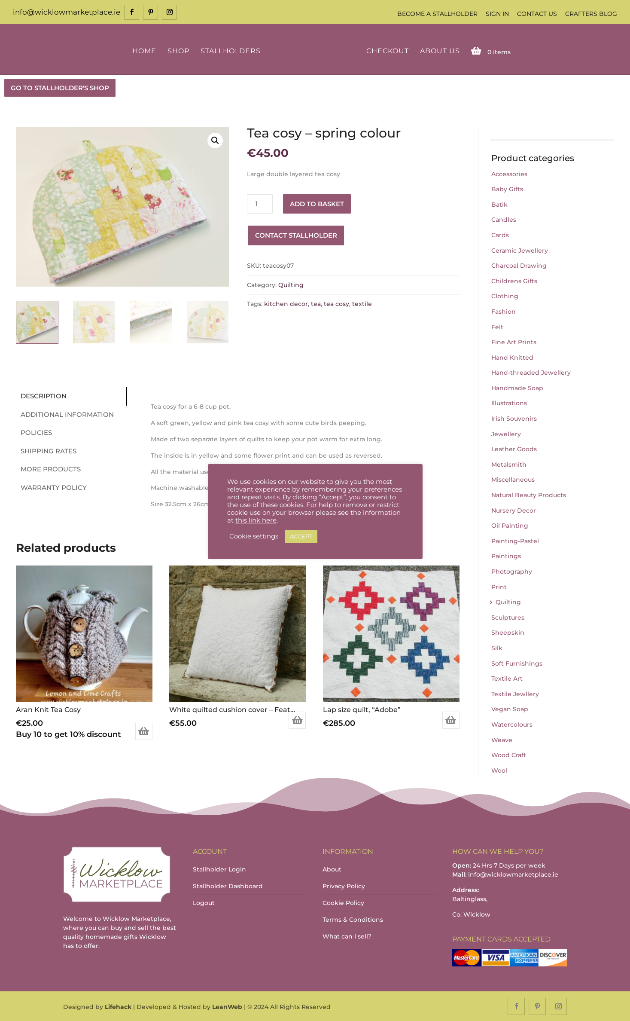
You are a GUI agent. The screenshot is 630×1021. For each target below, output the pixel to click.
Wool (499, 769)
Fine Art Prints (513, 341)
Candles (503, 219)
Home (146, 50)
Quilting (291, 284)
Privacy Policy (344, 885)
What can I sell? (347, 935)
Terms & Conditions (353, 919)
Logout (204, 902)
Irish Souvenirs (514, 418)
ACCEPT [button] (301, 536)
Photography (511, 571)
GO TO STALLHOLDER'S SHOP (60, 87)
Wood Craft (508, 754)
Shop (180, 50)
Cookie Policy (343, 902)
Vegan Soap (509, 708)
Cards (500, 234)
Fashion (503, 311)
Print (499, 586)
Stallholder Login (219, 868)
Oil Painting (509, 525)
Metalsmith (509, 464)
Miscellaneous (513, 479)
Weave (501, 739)
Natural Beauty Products (528, 494)
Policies (33, 432)
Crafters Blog (591, 14)
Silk (496, 647)
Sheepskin (507, 632)
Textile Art (507, 678)
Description (41, 395)
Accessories (509, 173)
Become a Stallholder (437, 14)
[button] (215, 139)
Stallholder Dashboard (228, 885)
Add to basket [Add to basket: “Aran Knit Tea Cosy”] (143, 731)
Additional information (64, 414)
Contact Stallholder (296, 234)
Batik (499, 204)
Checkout (386, 50)
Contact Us (537, 14)
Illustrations (509, 403)
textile (362, 303)
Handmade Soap (517, 387)
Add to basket (317, 203)
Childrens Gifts (514, 280)
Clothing (504, 296)
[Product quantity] (260, 203)
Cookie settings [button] (253, 536)
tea (316, 303)
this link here (256, 520)
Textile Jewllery (515, 693)
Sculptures (507, 617)
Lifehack (118, 1006)
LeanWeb (227, 1006)
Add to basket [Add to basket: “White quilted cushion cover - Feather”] (297, 719)
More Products (48, 469)
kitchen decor (286, 303)
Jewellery (506, 433)
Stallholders (232, 50)
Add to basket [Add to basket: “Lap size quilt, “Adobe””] (451, 719)
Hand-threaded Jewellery (531, 372)
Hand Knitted (512, 357)
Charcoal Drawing (519, 265)
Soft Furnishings (516, 662)
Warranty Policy (51, 487)
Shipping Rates (46, 450)
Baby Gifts (507, 188)
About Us (439, 50)
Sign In (497, 14)
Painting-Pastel (515, 540)
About (332, 868)
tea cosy (336, 303)
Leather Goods (514, 448)
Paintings (506, 555)
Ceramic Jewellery (519, 250)
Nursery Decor (513, 510)
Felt (497, 326)
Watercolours (512, 724)
